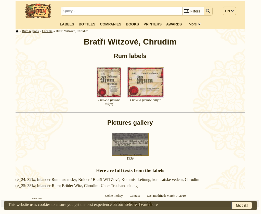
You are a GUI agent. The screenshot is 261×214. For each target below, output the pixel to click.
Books (132, 24)
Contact (135, 195)
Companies (110, 24)
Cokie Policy (114, 195)
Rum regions (30, 31)
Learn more (148, 204)
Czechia (47, 31)
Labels (67, 24)
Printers (152, 24)
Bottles (87, 24)
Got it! (242, 205)
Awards (174, 24)
